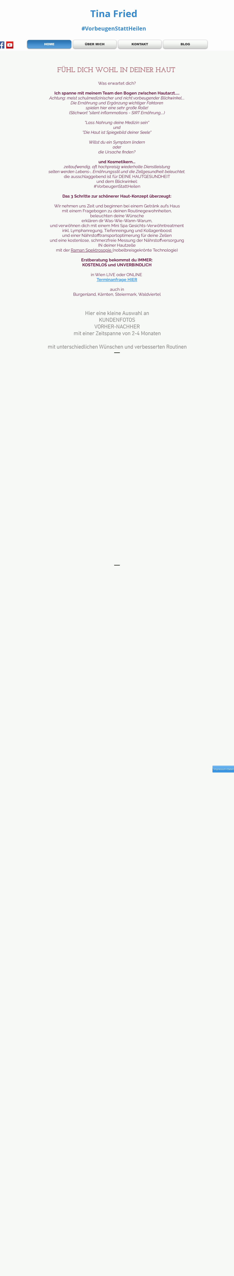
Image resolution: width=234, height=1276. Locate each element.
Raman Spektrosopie (92, 250)
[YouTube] (9, 45)
